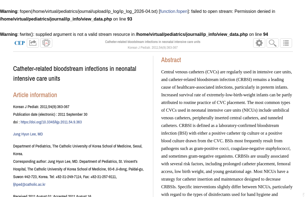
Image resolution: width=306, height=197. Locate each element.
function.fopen (174, 11)
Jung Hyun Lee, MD (28, 134)
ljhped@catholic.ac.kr (29, 184)
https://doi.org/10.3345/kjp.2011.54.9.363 (51, 122)
